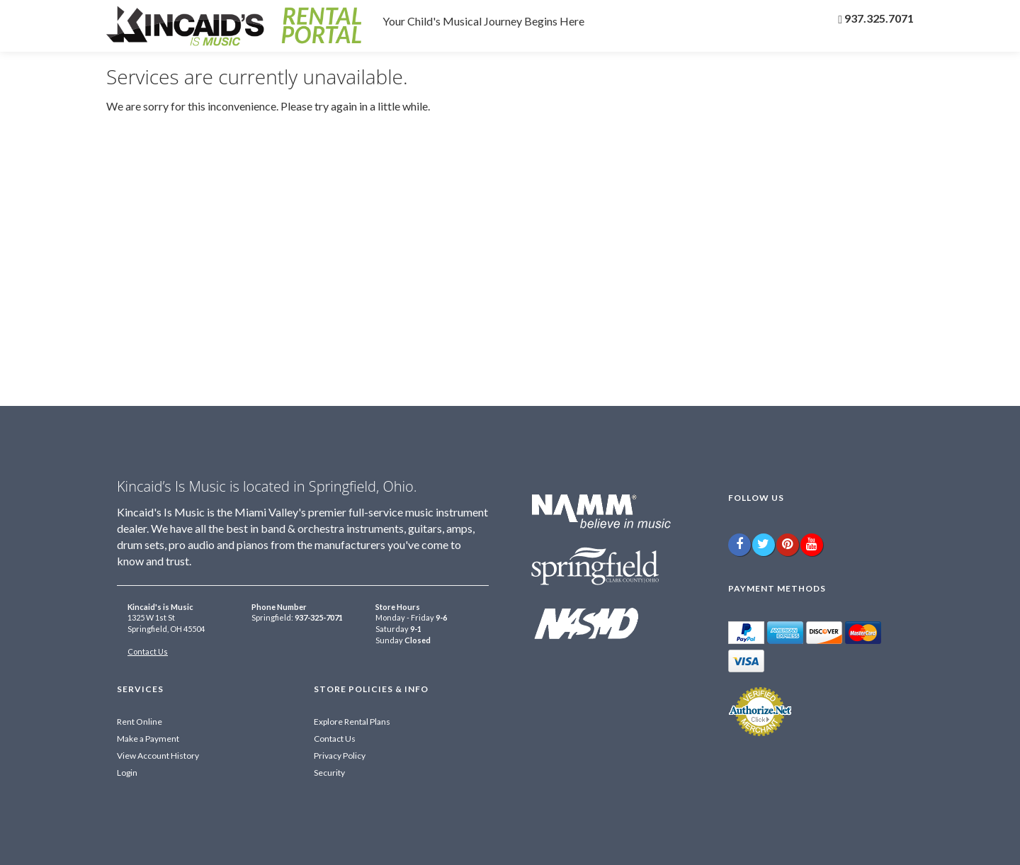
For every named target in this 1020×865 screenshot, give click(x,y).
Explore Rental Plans (352, 721)
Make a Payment (148, 738)
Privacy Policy (340, 755)
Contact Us (148, 651)
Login (127, 772)
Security (329, 772)
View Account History (158, 755)
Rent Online (139, 721)
